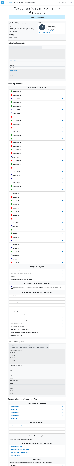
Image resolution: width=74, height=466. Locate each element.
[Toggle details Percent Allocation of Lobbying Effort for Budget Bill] (62, 426)
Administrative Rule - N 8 (16, 446)
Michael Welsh (13, 60)
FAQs (66, 2)
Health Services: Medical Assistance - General (21, 425)
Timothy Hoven (13, 50)
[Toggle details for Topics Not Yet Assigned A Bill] (62, 296)
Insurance (13, 429)
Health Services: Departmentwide (18, 432)
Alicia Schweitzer (13, 70)
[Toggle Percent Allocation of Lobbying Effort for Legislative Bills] (62, 406)
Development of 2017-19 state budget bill (20, 452)
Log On (70, 2)
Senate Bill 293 (14, 409)
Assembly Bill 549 (15, 415)
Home (16, 2)
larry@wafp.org (50, 30)
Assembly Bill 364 (15, 406)
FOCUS (61, 2)
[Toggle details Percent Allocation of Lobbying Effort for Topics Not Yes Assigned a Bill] (62, 446)
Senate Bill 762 (14, 418)
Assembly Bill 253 (15, 412)
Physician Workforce (15, 455)
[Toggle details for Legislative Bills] (62, 91)
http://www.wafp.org (44, 32)
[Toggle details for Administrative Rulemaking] (63, 288)
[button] (7, 2)
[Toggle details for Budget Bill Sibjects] (62, 270)
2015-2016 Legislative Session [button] (26, 2)
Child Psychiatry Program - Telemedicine (20, 449)
